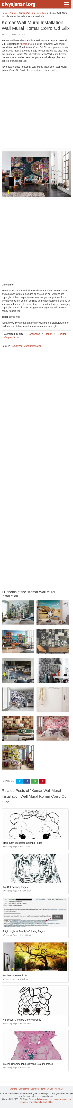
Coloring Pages (10, 847)
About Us (59, 1089)
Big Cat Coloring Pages (15, 887)
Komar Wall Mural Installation (26, 346)
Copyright (35, 1089)
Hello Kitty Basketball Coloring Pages (22, 843)
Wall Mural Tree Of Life (15, 975)
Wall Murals (9, 979)
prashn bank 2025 (44, 1102)
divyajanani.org (18, 4)
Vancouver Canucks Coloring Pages (22, 1019)
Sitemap (13, 1089)
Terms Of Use (47, 1089)
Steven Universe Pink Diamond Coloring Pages (28, 1064)
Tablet (49, 334)
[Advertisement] (36, 110)
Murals (5, 34)
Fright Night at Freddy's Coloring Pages (24, 931)
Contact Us (24, 1089)
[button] (66, 4)
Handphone (34, 334)
